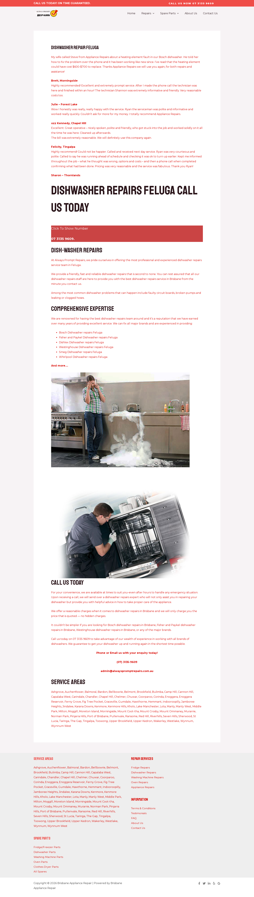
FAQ (134, 818)
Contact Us (138, 827)
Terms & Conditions (143, 808)
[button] (191, 3)
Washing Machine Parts (49, 857)
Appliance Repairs (143, 787)
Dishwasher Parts (45, 852)
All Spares (40, 871)
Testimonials (139, 813)
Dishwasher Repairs (143, 772)
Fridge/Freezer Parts (47, 847)
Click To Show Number (69, 228)
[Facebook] (199, 883)
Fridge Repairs (140, 767)
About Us (137, 822)
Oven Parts (41, 861)
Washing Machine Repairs (148, 777)
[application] (155, 13)
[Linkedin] (209, 883)
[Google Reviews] (218, 883)
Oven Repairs (140, 782)
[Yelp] (214, 883)
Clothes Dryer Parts (46, 866)
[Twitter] (204, 883)
